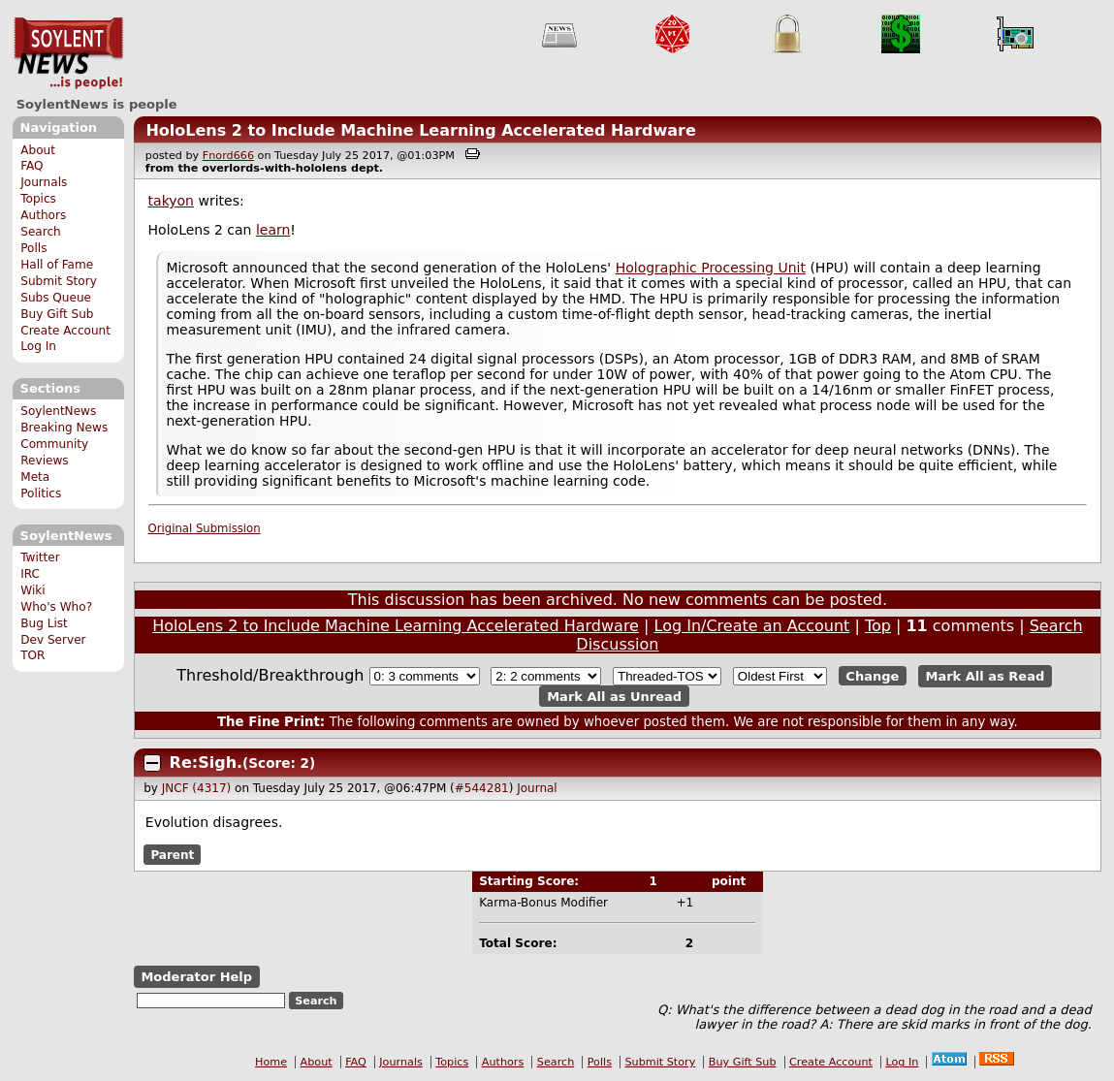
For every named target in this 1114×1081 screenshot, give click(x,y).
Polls (33, 248)
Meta (34, 477)
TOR (32, 655)
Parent (172, 854)
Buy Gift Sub (56, 314)
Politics (40, 493)
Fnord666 (228, 155)
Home (271, 1062)
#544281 (482, 788)
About (37, 150)
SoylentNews (68, 53)
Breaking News (64, 427)
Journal (537, 788)
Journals (43, 182)
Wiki (32, 590)
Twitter (39, 557)
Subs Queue (55, 297)
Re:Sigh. (206, 762)
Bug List (44, 623)
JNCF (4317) (197, 788)
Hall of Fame (56, 264)
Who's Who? (56, 607)
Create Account (65, 330)
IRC (30, 574)
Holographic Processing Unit (711, 267)
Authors (43, 215)
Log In (38, 346)
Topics (38, 199)
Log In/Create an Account (752, 626)
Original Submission (204, 528)
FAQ (31, 166)
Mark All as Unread (614, 695)
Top (878, 626)
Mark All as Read (985, 676)
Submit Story (58, 281)
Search (40, 231)
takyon (171, 200)
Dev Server (52, 640)
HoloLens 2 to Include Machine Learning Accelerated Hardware (420, 130)
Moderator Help (196, 977)
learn (273, 230)
